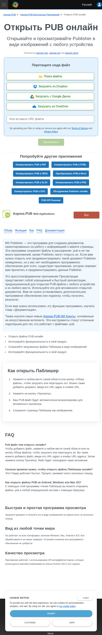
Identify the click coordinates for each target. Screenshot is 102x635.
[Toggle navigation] (4, 4)
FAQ (39, 230)
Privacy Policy (51, 131)
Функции (21, 230)
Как (31, 230)
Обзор (8, 230)
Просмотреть (51, 142)
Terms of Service (79, 128)
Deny (72, 622)
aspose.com (42, 53)
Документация (55, 230)
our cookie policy (67, 606)
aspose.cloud (71, 53)
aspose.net (54, 53)
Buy (86, 214)
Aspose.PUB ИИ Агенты (59, 316)
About (50, 633)
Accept (51, 613)
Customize (30, 622)
